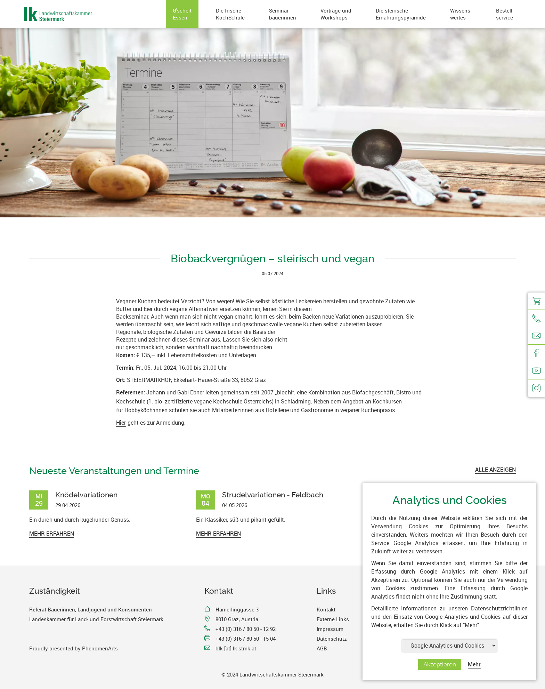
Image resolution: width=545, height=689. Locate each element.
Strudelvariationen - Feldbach (272, 494)
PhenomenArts (100, 648)
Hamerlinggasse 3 (237, 609)
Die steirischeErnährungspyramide (401, 14)
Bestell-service (505, 14)
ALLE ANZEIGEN (495, 469)
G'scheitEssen (182, 14)
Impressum (330, 628)
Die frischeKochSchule (230, 14)
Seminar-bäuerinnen (282, 14)
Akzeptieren (439, 664)
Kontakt (326, 609)
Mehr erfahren (51, 533)
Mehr (474, 664)
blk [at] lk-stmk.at (235, 648)
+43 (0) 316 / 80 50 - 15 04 (245, 638)
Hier (121, 422)
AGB (322, 648)
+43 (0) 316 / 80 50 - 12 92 (245, 628)
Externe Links (333, 619)
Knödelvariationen (86, 494)
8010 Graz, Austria (236, 619)
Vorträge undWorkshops (335, 14)
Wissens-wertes (461, 14)
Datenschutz (332, 638)
